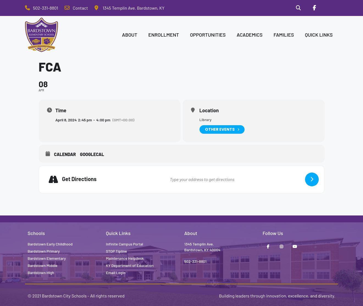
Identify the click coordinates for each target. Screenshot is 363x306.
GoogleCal (92, 154)
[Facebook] (314, 8)
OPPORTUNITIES (208, 35)
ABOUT (129, 35)
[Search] (298, 8)
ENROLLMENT (163, 35)
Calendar (65, 154)
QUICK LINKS (319, 35)
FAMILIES (283, 35)
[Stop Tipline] (330, 8)
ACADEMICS (249, 35)
